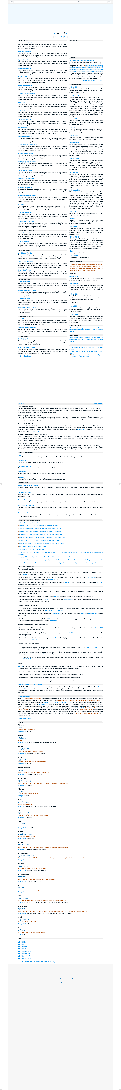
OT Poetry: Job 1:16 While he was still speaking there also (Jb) (36, 962)
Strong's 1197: (22, 849)
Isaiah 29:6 (72, 218)
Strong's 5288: (22, 881)
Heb (70, 36)
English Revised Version (25, 170)
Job (15, 25)
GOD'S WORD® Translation (26, 179)
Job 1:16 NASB (22, 946)
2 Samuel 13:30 (52, 579)
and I (80, 71)
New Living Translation (24, 51)
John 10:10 (52, 638)
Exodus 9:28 (73, 306)
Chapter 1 (19, 25)
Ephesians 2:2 (43, 704)
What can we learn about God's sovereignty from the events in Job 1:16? (40, 528)
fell (70, 69)
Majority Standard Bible (25, 233)
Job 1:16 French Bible (24, 957)
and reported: (89, 67)
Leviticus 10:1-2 (74, 158)
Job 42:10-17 (27, 659)
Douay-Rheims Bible (24, 282)
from (73, 69)
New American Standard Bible (26, 94)
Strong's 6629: (22, 870)
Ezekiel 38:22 (73, 227)
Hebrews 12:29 (73, 256)
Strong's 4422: (22, 913)
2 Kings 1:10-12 (74, 95)
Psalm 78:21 (68, 702)
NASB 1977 (21, 111)
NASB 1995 (21, 102)
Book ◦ (96, 404)
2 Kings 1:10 (83, 614)
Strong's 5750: (22, 742)
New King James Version (25, 85)
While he (87, 66)
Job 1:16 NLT (22, 943)
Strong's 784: (22, 796)
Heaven (75, 329)
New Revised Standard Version (27, 307)
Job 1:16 (20, 666)
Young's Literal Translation (25, 261)
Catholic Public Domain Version (27, 290)
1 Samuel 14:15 (74, 315)
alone (83, 71)
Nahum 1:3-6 (53, 620)
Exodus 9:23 (49, 610)
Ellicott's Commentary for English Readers (31, 684)
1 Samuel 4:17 (47, 599)
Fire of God (22, 471)
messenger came (79, 67)
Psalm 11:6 (72, 211)
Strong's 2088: (22, 732)
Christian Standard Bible (25, 136)
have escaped (90, 71)
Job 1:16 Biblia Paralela (25, 953)
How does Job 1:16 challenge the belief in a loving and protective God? (40, 540)
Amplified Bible (22, 128)
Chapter (100, 404)
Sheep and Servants (25, 466)
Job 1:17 (25, 574)
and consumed (90, 69)
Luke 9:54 (72, 127)
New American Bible (24, 299)
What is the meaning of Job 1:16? (29, 523)
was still (94, 66)
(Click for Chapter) (26, 40)
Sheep (93, 329)
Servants (88, 329)
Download (100, 80)
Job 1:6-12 (57, 596)
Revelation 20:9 (92, 614)
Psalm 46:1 (67, 582)
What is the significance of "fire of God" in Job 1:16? (34, 546)
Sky (96, 329)
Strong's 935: (22, 774)
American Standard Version (26, 153)
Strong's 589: (22, 892)
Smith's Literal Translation (25, 270)
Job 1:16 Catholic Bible (24, 959)
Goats (71, 329)
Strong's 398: (22, 860)
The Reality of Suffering (25, 492)
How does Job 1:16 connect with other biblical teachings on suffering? (40, 531)
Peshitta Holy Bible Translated (27, 327)
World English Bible (23, 241)
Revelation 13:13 (74, 119)
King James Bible (23, 77)
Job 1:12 (99, 582)
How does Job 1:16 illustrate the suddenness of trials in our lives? (38, 526)
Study (60, 36)
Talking (71, 331)
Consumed (87, 328)
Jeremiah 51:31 (68, 599)
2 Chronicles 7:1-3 (74, 190)
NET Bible (21, 204)
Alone (71, 328)
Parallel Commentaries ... (25, 718)
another (71, 67)
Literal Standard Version (25, 253)
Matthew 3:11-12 (74, 237)
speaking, (100, 66)
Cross (56, 36)
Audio (51, 36)
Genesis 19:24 (73, 136)
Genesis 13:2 (99, 628)
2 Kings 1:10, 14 (59, 702)
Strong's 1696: (22, 753)
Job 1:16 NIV (22, 941)
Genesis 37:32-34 (90, 577)
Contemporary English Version (27, 162)
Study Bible (22, 404)
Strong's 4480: (22, 828)
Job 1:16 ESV (22, 945)
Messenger (81, 329)
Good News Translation (25, 187)
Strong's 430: (22, 806)
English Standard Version (25, 60)
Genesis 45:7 (90, 647)
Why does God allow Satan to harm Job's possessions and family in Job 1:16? (42, 543)
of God (101, 67)
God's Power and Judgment (26, 505)
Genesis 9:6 (69, 633)
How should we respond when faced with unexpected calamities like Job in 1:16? (43, 534)
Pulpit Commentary (24, 696)
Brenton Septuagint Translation (27, 347)
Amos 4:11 (98, 647)
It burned (82, 69)
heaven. (77, 69)
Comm (65, 36)
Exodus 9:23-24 (74, 142)
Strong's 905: (22, 902)
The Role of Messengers (25, 500)
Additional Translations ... (25, 356)
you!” (101, 71)
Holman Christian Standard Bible (27, 145)
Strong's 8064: (22, 838)
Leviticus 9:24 (73, 283)
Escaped (93, 328)
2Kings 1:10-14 (28, 689)
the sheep (98, 69)
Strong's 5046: (22, 924)
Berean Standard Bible (24, 68)
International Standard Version (27, 196)
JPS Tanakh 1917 (23, 339)
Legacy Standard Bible (24, 119)
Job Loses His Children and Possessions (81, 60)
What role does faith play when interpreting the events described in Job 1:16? (42, 537)
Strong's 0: (21, 934)
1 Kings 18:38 (73, 87)
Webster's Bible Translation (26, 221)
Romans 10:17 (40, 654)
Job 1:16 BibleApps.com (25, 951)
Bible (13, 25)
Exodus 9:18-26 (79, 708)
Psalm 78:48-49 (58, 610)
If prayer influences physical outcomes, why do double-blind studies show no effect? (45, 557)
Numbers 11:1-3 (74, 172)
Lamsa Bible (21, 319)
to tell (97, 71)
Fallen (98, 328)
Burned (76, 328)
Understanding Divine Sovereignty (28, 485)
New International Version (25, 43)
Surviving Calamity (23, 513)
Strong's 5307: (22, 817)
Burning (80, 328)
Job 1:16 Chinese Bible (25, 955)
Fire (102, 328)
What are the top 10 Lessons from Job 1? (32, 549)
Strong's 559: (22, 785)
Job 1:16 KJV (22, 948)
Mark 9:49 (72, 251)
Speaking (100, 329)
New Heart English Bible (25, 213)
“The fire (96, 67)
